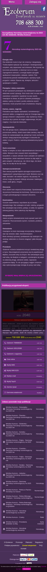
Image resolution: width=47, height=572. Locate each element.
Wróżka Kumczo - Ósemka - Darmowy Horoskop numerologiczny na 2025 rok (19, 417)
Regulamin (39, 542)
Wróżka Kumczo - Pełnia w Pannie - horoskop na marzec (19, 491)
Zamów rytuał (23, 387)
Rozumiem (27, 569)
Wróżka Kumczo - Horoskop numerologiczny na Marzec (16, 512)
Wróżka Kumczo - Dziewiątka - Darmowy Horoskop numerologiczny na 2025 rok (19, 409)
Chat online (23, 360)
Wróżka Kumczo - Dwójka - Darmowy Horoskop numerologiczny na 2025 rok (19, 467)
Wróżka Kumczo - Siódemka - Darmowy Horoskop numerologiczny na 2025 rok (19, 425)
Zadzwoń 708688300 (23, 343)
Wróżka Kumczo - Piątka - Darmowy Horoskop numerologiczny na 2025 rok (19, 442)
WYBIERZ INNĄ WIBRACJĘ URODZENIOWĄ (23, 276)
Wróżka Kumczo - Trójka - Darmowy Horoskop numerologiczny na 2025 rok (19, 458)
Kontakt (23, 548)
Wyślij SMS (23, 365)
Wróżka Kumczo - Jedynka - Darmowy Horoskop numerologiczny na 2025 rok (19, 475)
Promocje (19, 542)
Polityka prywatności (12, 545)
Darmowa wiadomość (23, 393)
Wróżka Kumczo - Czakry (15, 517)
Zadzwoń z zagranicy (23, 354)
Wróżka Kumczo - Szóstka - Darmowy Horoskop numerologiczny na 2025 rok (19, 434)
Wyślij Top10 (23, 382)
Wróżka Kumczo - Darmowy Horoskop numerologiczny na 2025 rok (18, 483)
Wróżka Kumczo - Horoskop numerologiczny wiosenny (16, 529)
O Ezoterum (8, 542)
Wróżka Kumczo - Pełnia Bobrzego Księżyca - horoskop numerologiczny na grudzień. (19, 504)
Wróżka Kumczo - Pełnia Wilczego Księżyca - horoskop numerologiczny (19, 497)
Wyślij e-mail (23, 376)
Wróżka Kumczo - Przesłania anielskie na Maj (16, 523)
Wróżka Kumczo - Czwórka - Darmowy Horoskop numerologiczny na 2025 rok (19, 450)
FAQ (40, 545)
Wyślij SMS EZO (23, 371)
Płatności (29, 542)
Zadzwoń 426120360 (23, 349)
